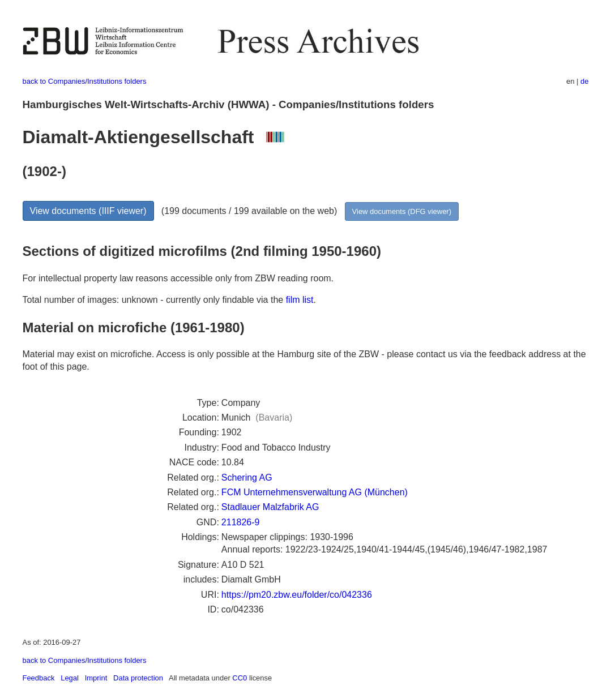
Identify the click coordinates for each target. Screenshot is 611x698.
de (584, 81)
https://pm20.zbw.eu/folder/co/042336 (296, 594)
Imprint (96, 678)
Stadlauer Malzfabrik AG (270, 507)
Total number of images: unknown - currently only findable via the (154, 300)
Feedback (39, 678)
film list (300, 300)
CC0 (239, 678)
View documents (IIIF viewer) (88, 211)
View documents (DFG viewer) (401, 211)
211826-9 (240, 522)
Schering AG (246, 477)
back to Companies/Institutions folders (85, 81)
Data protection (138, 678)
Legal (70, 678)
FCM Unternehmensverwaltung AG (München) (314, 492)
